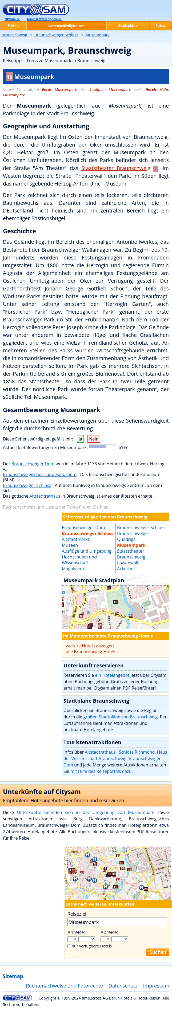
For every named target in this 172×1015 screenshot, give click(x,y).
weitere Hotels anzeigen (90, 646)
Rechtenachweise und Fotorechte (64, 985)
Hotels (13, 25)
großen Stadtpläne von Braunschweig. (121, 717)
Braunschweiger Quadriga (133, 536)
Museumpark (59, 89)
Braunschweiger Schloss (27, 485)
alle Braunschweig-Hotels (91, 652)
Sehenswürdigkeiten (66, 25)
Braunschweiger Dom (33, 464)
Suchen (157, 952)
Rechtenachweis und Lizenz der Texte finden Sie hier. (56, 507)
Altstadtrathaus (45, 496)
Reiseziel (76, 914)
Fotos (160, 25)
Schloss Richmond (137, 752)
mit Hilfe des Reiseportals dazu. (101, 771)
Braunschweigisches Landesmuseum (40, 474)
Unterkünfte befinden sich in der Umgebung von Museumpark (85, 812)
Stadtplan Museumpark (110, 89)
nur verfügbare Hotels (92, 946)
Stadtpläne (128, 25)
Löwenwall (127, 563)
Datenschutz (123, 985)
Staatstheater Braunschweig (115, 168)
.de (12, 19)
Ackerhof (126, 569)
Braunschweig (14, 34)
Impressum (156, 985)
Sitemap (13, 976)
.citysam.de (44, 19)
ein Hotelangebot (112, 675)
